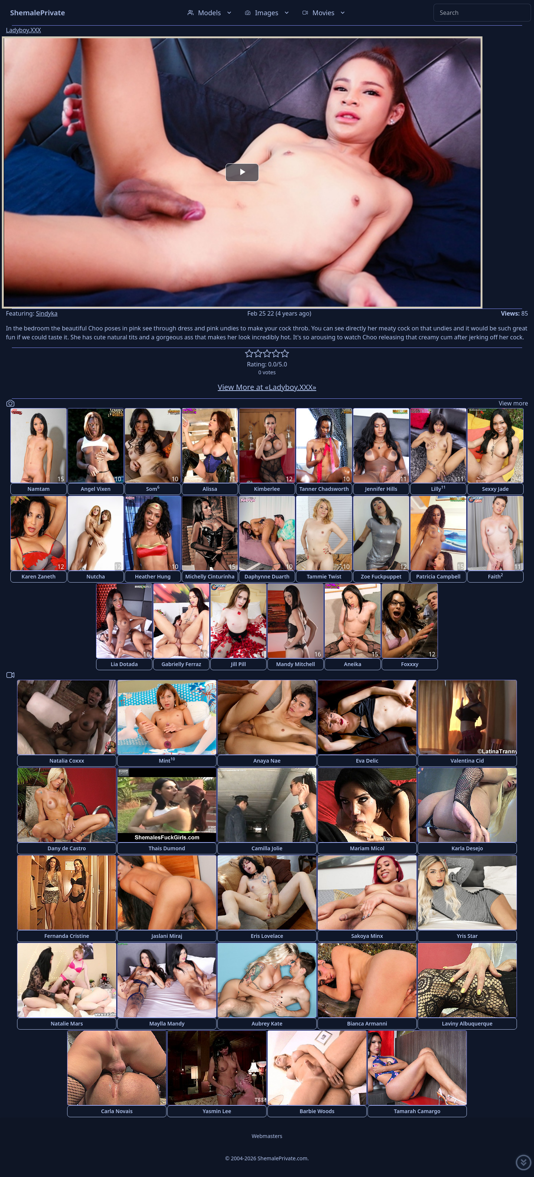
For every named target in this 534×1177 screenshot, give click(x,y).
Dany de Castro (66, 848)
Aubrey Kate (266, 1023)
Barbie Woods (317, 1111)
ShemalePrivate (37, 12)
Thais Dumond (167, 848)
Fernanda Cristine (66, 935)
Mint (167, 760)
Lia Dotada (124, 664)
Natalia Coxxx (66, 760)
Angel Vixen (96, 488)
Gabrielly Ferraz (181, 664)
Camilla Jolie (266, 848)
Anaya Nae (267, 760)
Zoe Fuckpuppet (381, 576)
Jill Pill (238, 664)
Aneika (353, 664)
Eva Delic (367, 760)
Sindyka (46, 313)
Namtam (38, 488)
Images (267, 12)
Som (152, 488)
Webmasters (267, 1135)
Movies (324, 12)
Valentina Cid (467, 760)
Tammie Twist (324, 576)
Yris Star (467, 935)
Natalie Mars (66, 1023)
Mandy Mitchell (295, 664)
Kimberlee (267, 488)
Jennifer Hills (381, 488)
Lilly (438, 488)
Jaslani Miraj (166, 935)
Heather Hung (153, 576)
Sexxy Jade (495, 488)
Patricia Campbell (438, 576)
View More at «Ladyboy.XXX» (267, 387)
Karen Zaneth (39, 576)
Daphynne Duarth (267, 576)
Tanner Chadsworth (324, 488)
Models (210, 12)
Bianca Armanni (367, 1023)
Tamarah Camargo (417, 1111)
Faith (495, 576)
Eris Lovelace (267, 935)
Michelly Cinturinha (210, 576)
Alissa (209, 488)
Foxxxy (409, 664)
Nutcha (95, 576)
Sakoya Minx (367, 935)
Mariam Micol (367, 848)
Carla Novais (116, 1111)
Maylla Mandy (166, 1023)
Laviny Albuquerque (467, 1023)
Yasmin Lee (217, 1111)
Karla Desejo (467, 848)
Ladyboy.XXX (23, 30)
